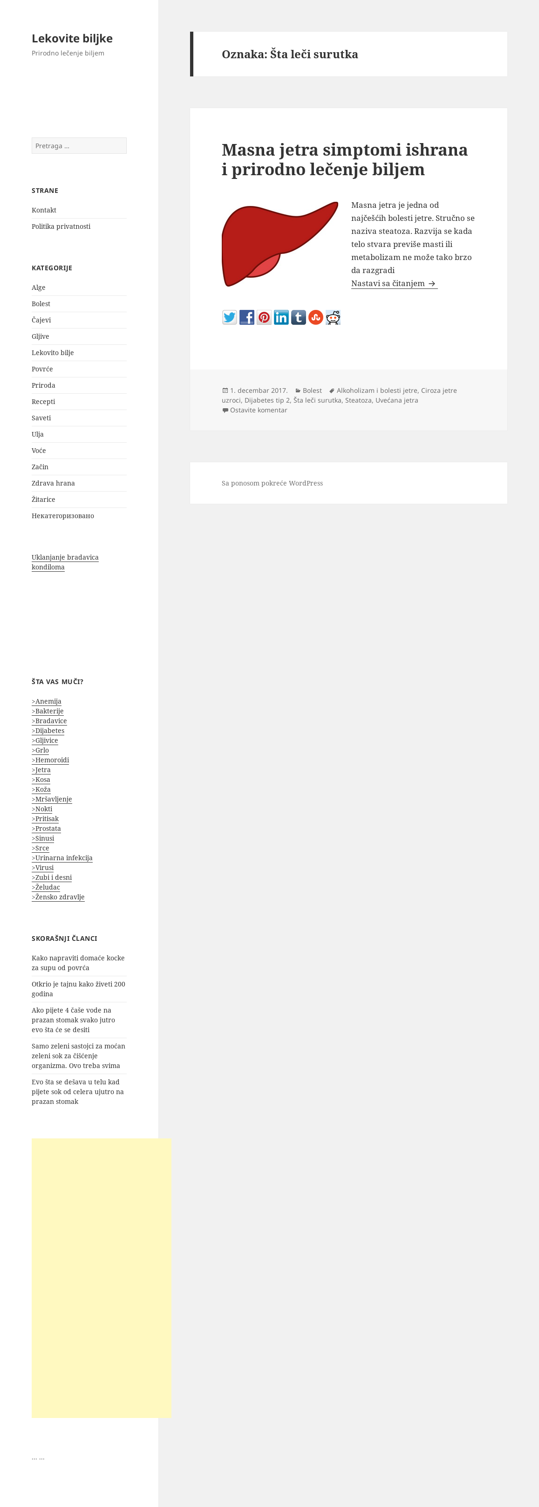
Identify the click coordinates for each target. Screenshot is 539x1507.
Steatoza (358, 400)
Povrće (42, 368)
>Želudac (46, 887)
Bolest (41, 303)
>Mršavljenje (52, 799)
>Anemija (46, 701)
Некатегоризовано (63, 515)
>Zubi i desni (52, 877)
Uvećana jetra (396, 400)
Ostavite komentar (258, 409)
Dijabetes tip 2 (267, 400)
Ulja (38, 434)
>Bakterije (48, 710)
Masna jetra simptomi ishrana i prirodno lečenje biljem (345, 159)
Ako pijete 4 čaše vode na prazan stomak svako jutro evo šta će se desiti (73, 1020)
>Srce (40, 847)
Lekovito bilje (53, 352)
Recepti (43, 401)
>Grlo (40, 750)
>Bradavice (49, 720)
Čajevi (41, 319)
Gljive (40, 336)
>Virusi (43, 867)
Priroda (43, 385)
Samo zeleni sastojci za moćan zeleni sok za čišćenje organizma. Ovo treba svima (78, 1055)
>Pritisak (45, 818)
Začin (40, 466)
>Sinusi (43, 838)
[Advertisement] (101, 1278)
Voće (39, 450)
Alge (39, 287)
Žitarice (43, 499)
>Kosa (41, 779)
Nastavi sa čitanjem (394, 283)
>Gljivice (45, 740)
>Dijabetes (48, 730)
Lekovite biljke (72, 38)
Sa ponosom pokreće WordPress (272, 483)
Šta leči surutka (317, 400)
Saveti (41, 417)
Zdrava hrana (53, 483)
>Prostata (46, 828)
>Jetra (41, 769)
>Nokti (42, 808)
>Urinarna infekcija (62, 857)
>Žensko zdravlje (58, 896)
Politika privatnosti (61, 226)
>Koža (41, 789)
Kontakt (44, 210)
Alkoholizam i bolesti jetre (377, 390)
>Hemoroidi (50, 759)
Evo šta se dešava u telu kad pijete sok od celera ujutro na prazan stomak (78, 1091)
